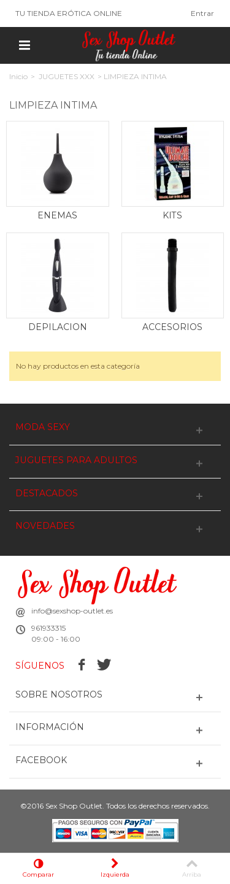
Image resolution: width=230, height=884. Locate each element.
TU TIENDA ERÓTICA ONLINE (68, 13)
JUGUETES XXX (66, 76)
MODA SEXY (42, 427)
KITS (172, 215)
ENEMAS (57, 215)
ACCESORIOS (172, 327)
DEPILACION (57, 327)
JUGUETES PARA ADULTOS (76, 460)
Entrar (202, 13)
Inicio (18, 76)
